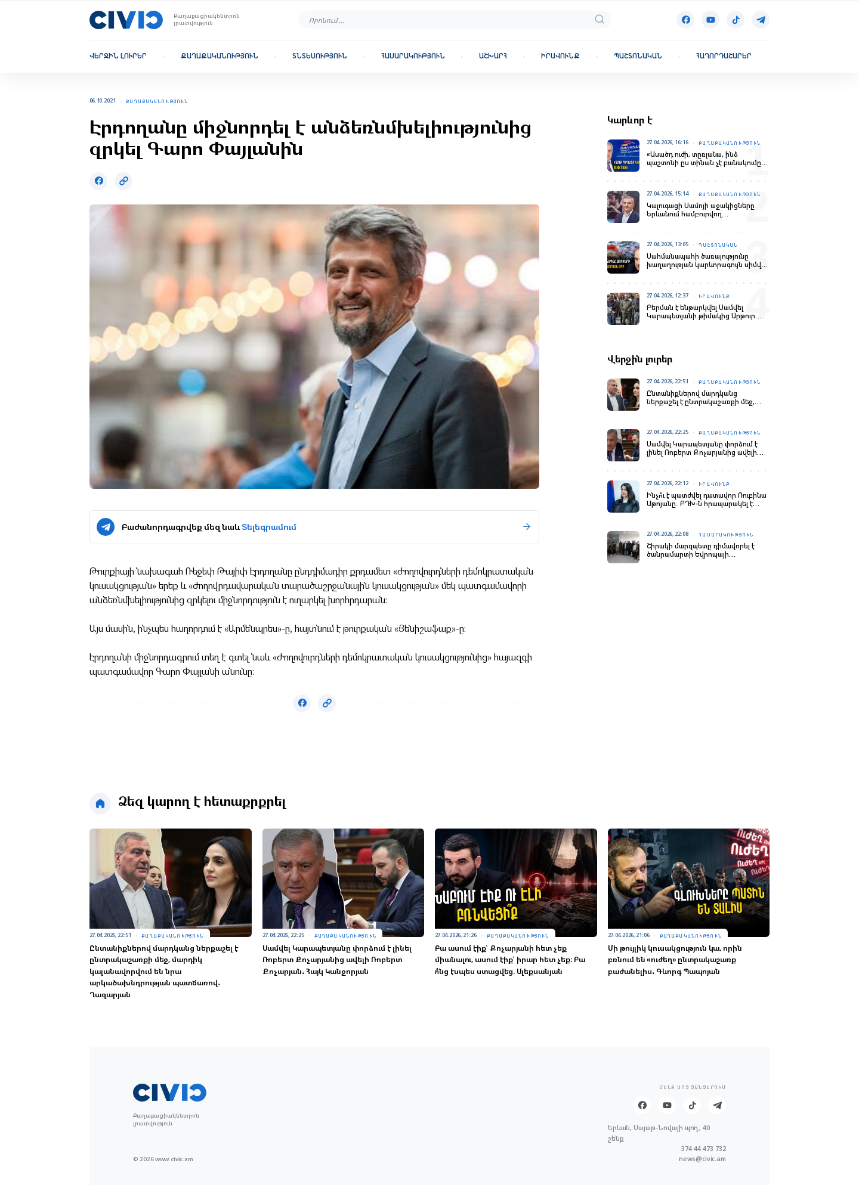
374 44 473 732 (703, 1149)
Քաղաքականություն (219, 56)
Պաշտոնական (638, 56)
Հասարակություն (413, 56)
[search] (599, 20)
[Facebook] (685, 20)
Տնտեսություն (319, 56)
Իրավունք (560, 56)
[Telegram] (761, 20)
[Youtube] (710, 20)
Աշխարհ (493, 56)
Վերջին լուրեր (118, 56)
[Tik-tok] (735, 20)
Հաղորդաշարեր (724, 56)
